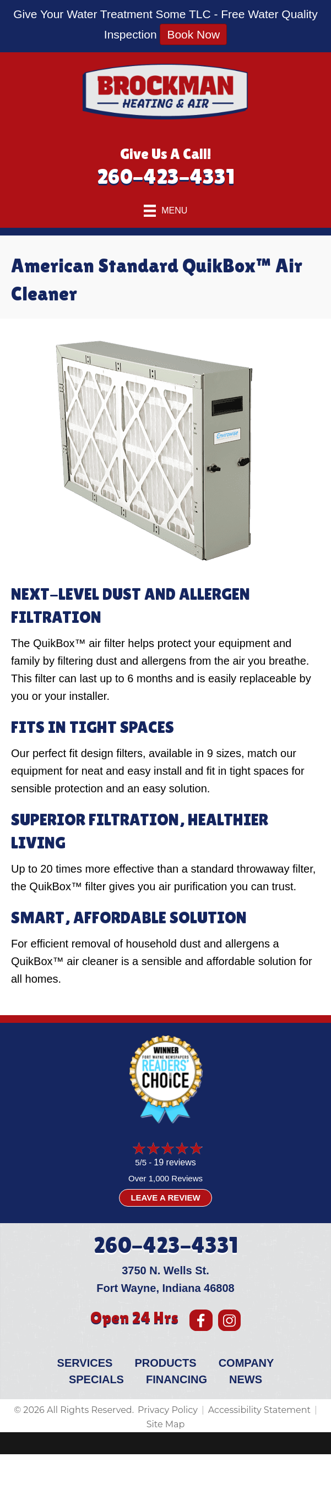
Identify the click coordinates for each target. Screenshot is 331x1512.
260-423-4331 (166, 176)
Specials (96, 1379)
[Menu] (165, 210)
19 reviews (175, 1162)
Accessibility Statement (259, 1410)
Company (246, 1362)
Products (165, 1362)
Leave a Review (165, 1197)
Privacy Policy (168, 1410)
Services (85, 1362)
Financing (176, 1379)
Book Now (193, 34)
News (245, 1379)
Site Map (165, 1424)
